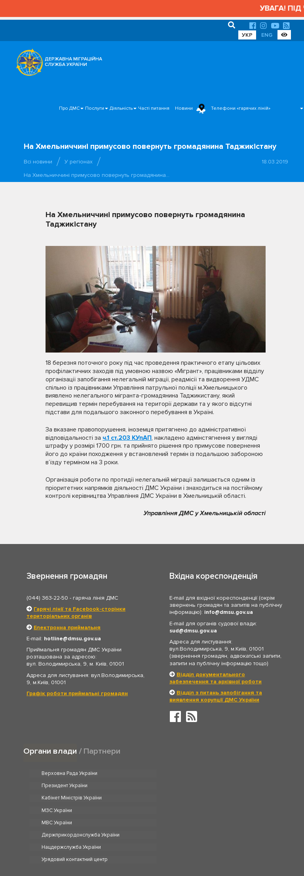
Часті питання (153, 108)
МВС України (57, 798)
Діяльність (121, 108)
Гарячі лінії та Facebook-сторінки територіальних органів (76, 612)
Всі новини (38, 161)
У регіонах (79, 161)
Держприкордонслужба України (210, 798)
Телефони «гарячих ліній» (240, 108)
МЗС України (186, 785)
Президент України (194, 773)
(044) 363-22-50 (47, 598)
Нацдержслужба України (71, 810)
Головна (150, 845)
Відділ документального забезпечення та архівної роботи (215, 678)
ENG (266, 35)
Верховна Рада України (69, 773)
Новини (184, 108)
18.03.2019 (275, 161)
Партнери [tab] (102, 751)
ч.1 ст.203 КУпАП (127, 438)
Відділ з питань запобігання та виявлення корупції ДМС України (215, 696)
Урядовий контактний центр (204, 810)
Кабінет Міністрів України (72, 785)
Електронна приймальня (67, 627)
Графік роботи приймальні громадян (77, 693)
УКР (247, 35)
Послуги (94, 108)
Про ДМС (69, 108)
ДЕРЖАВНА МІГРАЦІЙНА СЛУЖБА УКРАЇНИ (73, 62)
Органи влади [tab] (50, 751)
